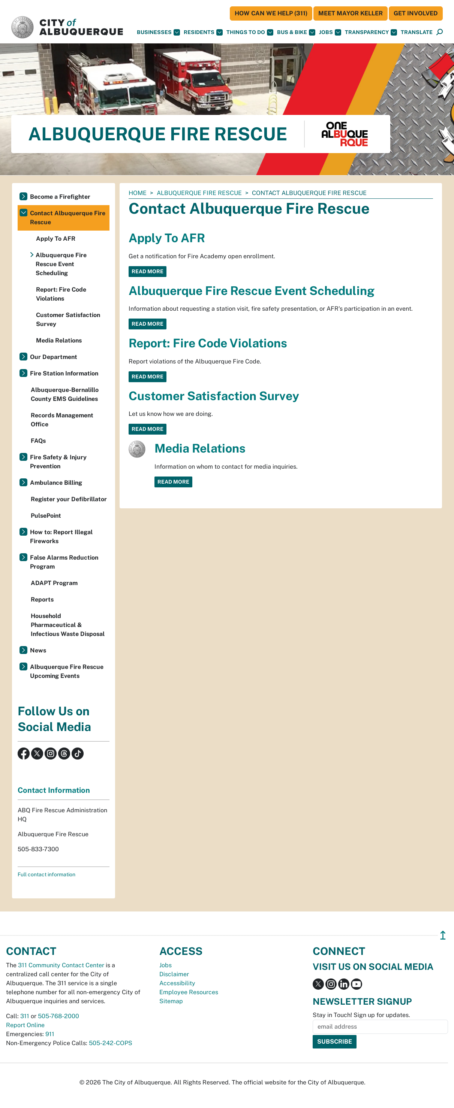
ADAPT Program (54, 583)
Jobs (330, 32)
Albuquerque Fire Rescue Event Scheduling (252, 291)
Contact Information (54, 790)
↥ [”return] (443, 935)
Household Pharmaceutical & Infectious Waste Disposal (68, 624)
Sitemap (171, 1001)
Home (138, 193)
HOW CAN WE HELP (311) (271, 13)
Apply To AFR (167, 238)
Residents (203, 32)
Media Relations (200, 448)
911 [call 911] (49, 1034)
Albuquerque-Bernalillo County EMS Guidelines (65, 394)
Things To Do (249, 32)
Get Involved (416, 13)
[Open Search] (439, 32)
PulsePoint (46, 515)
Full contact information (46, 874)
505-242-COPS (110, 1043)
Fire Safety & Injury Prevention (58, 462)
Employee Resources (188, 992)
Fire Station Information (64, 373)
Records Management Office (62, 420)
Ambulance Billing (56, 482)
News (38, 650)
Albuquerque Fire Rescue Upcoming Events (66, 671)
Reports (42, 599)
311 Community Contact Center (61, 965)
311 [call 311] (24, 1016)
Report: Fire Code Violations (208, 343)
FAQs (38, 440)
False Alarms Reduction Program (64, 562)
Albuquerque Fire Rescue (199, 193)
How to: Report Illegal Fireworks (61, 537)
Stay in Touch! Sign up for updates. (361, 1015)
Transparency (371, 32)
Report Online (25, 1025)
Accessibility (177, 983)
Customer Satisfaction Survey (214, 396)
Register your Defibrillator (69, 499)
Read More (147, 271)
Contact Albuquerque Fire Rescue (67, 218)
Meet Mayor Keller (350, 13)
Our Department (53, 356)
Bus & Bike (296, 32)
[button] (417, 32)
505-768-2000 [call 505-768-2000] (58, 1016)
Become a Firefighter (60, 196)
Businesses (158, 32)
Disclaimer (174, 974)
